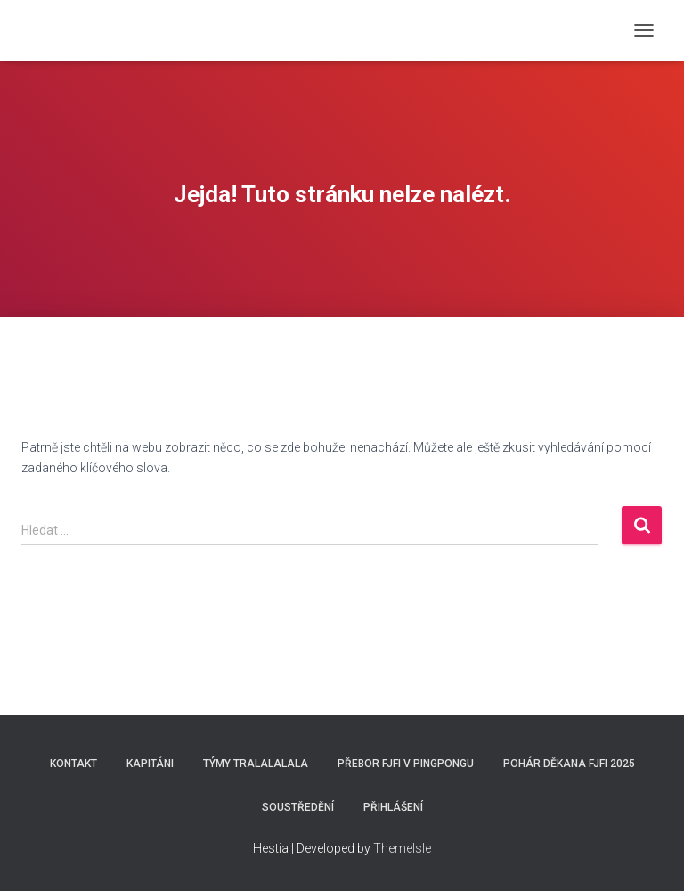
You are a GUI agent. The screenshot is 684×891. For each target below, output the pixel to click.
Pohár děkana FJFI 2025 (569, 763)
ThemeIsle (402, 848)
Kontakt (73, 763)
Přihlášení (393, 807)
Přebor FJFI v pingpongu (406, 763)
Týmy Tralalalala (255, 763)
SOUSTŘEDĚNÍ (298, 807)
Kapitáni (150, 763)
